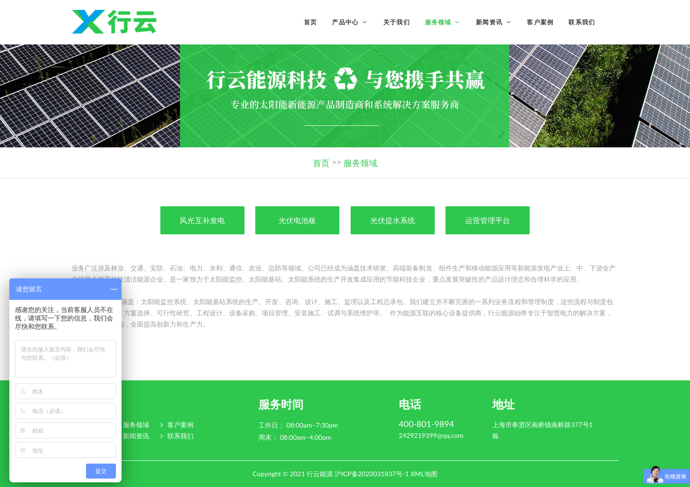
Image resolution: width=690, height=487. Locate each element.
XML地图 (423, 474)
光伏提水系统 (392, 220)
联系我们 (581, 22)
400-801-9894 (426, 424)
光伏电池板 (297, 220)
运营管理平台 (487, 220)
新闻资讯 (489, 22)
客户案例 (540, 22)
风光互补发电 (202, 220)
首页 (310, 22)
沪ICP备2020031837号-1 (372, 474)
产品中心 (345, 22)
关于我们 (396, 22)
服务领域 (438, 22)
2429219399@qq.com (431, 435)
